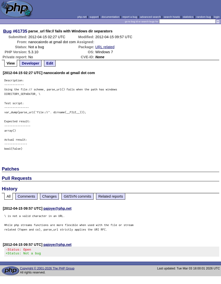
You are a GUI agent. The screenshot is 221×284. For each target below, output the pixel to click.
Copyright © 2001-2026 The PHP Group (47, 270)
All (9, 196)
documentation (110, 16)
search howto (172, 16)
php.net (81, 16)
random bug (203, 16)
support (94, 16)
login (217, 16)
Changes (49, 196)
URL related (104, 47)
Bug (7, 31)
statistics (188, 16)
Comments (26, 196)
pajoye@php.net (57, 208)
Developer (30, 63)
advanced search (150, 16)
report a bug (129, 16)
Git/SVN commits (77, 196)
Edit (49, 63)
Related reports (110, 196)
